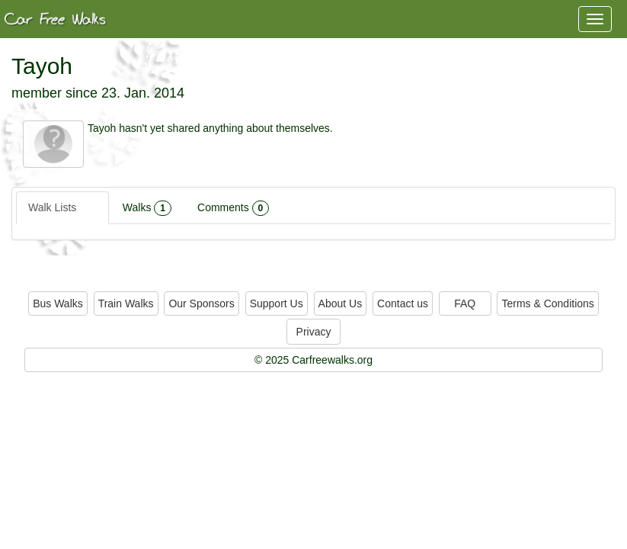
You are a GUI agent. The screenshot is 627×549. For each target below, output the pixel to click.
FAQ (464, 303)
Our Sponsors (201, 303)
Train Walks (126, 303)
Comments (233, 208)
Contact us (402, 303)
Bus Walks (58, 303)
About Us (340, 303)
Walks (147, 208)
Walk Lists (62, 208)
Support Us (276, 303)
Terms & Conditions (547, 303)
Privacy (313, 332)
